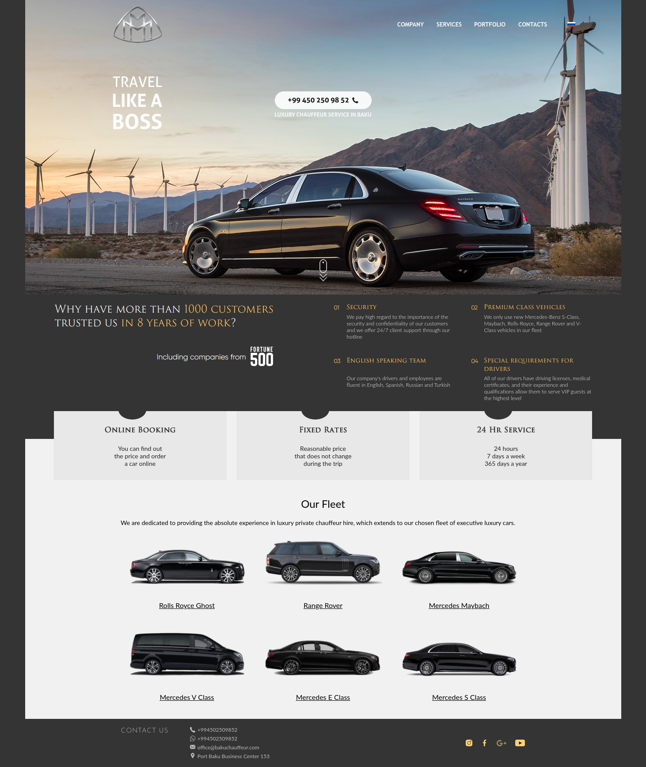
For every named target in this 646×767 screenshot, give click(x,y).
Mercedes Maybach (459, 605)
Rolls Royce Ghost (187, 605)
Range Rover (323, 605)
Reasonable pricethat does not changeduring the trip (322, 456)
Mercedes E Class (323, 697)
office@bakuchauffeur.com (228, 747)
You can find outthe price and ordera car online (140, 456)
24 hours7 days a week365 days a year (506, 456)
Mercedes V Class (187, 697)
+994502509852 (217, 729)
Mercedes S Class (459, 697)
